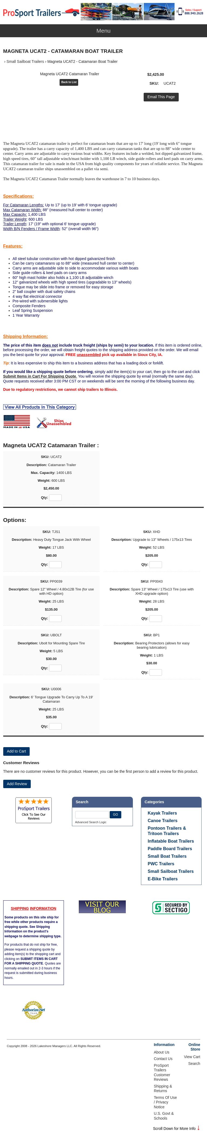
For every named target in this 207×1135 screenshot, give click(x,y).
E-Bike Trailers (163, 879)
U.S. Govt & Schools (164, 1115)
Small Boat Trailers (167, 856)
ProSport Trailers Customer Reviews (162, 1072)
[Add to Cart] (16, 751)
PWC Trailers (161, 863)
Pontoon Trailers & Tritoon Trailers (167, 831)
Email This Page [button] (161, 97)
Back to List (69, 82)
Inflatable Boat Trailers (171, 841)
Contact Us (163, 1059)
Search (194, 1063)
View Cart (192, 1057)
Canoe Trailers (162, 820)
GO (115, 814)
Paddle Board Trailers (170, 848)
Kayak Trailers (162, 813)
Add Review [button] (17, 784)
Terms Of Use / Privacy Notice (165, 1102)
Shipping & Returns (163, 1088)
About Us (162, 1052)
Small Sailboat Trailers (25, 61)
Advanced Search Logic (90, 822)
